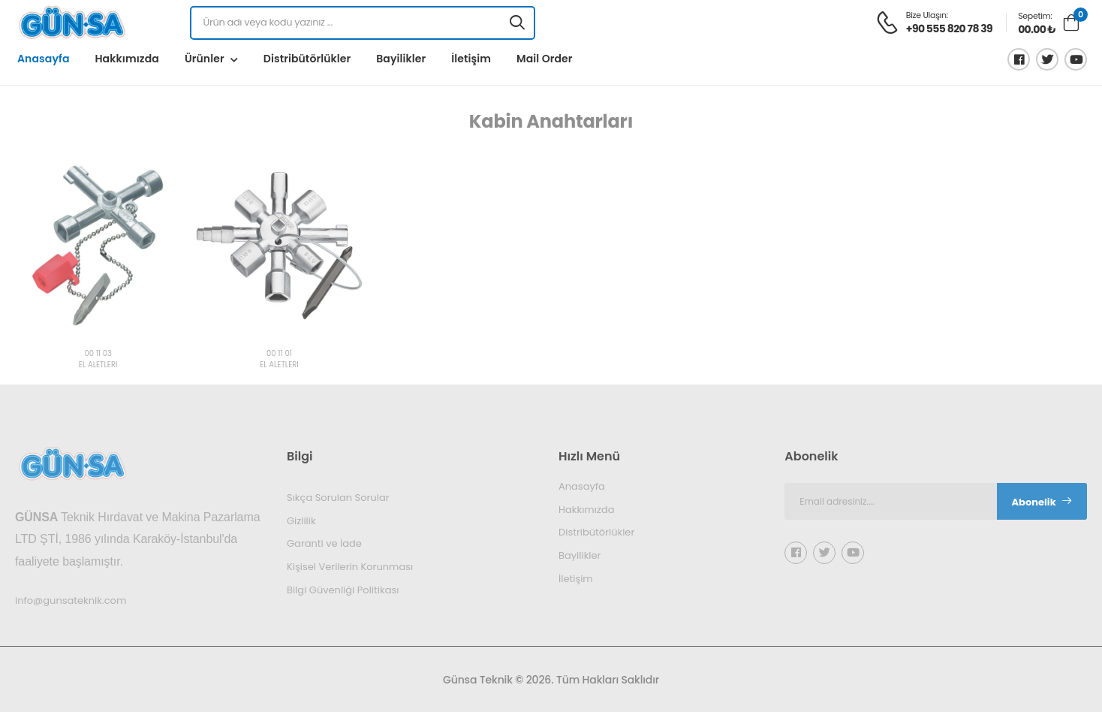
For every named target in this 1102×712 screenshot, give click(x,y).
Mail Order (544, 58)
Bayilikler (401, 58)
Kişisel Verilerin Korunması (350, 567)
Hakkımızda (126, 58)
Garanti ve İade (324, 543)
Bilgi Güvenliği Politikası (343, 589)
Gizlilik (301, 520)
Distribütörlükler (307, 58)
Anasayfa (43, 58)
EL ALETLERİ (98, 365)
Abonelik (1042, 502)
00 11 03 (97, 354)
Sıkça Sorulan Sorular (338, 497)
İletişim (471, 58)
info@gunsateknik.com (70, 600)
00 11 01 (279, 354)
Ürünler (204, 58)
